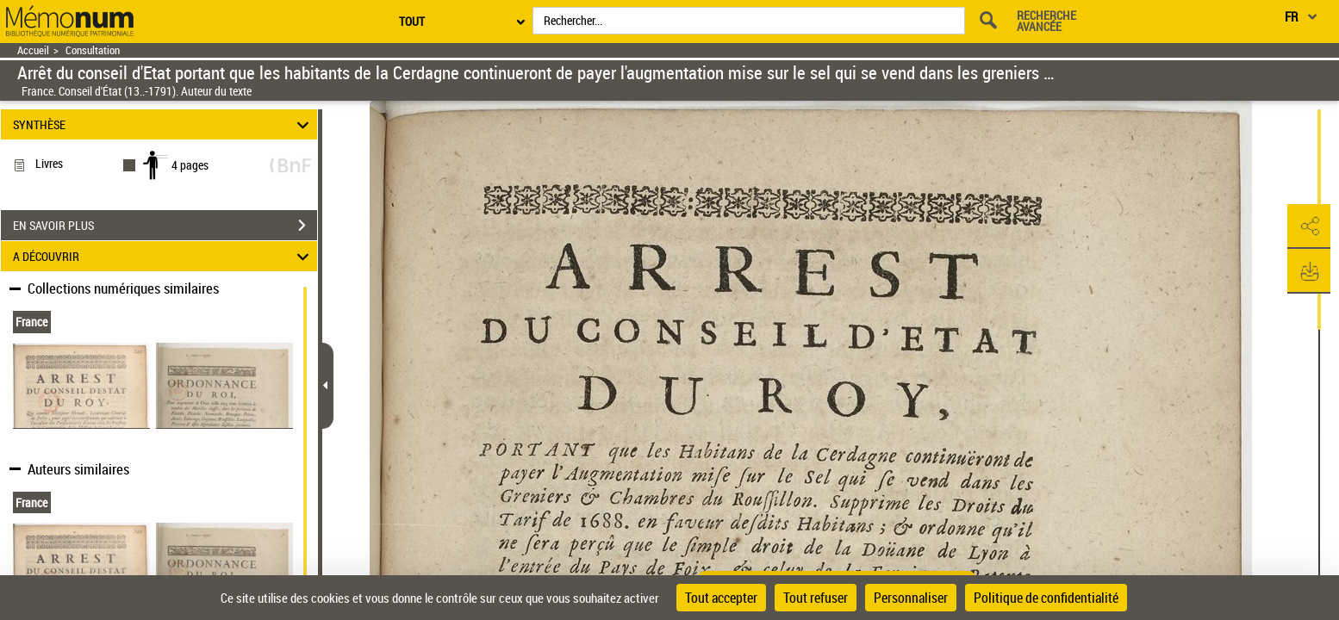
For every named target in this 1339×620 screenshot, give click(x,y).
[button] (1308, 226)
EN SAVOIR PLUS (165, 226)
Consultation (92, 50)
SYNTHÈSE (163, 124)
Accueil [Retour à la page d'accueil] (33, 50)
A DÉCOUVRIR (163, 256)
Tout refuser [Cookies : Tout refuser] (815, 597)
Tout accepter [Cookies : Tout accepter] (721, 597)
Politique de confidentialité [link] (1046, 597)
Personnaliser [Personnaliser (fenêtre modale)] (911, 597)
